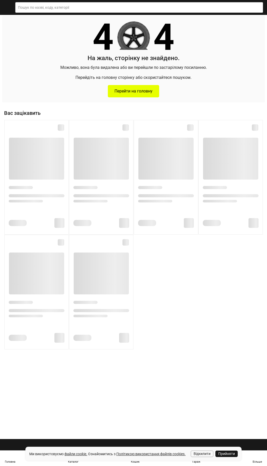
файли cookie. (75, 454)
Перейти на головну (133, 91)
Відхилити (202, 454)
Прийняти (226, 454)
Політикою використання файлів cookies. (151, 454)
